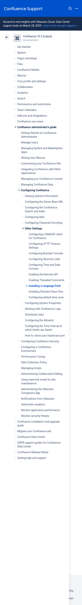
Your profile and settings (31, 81)
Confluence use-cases (30, 121)
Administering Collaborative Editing (41, 373)
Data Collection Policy (34, 362)
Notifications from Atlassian (37, 398)
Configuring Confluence (35, 190)
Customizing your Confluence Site (41, 163)
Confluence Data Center (31, 436)
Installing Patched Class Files (46, 291)
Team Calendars (26, 109)
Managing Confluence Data (37, 184)
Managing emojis (31, 368)
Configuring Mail (34, 217)
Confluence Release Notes (32, 452)
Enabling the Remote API (43, 274)
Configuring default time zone (46, 297)
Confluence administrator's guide (36, 127)
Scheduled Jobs (34, 314)
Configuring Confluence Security (40, 341)
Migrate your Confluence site (34, 431)
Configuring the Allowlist (39, 320)
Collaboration (25, 87)
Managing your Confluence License (41, 178)
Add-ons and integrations (32, 115)
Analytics (22, 92)
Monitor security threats (35, 415)
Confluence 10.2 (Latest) (37, 36)
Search (70, 8)
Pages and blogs (27, 58)
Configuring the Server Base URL (44, 201)
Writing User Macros (33, 157)
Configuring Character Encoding (43, 222)
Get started (23, 46)
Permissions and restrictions (34, 104)
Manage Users (29, 142)
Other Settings (33, 228)
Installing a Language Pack (45, 285)
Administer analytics (33, 404)
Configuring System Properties (43, 303)
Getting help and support (31, 457)
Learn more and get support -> (60, 25)
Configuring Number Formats (46, 253)
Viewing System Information (41, 196)
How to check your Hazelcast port (45, 335)
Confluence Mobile (28, 69)
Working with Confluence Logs (43, 308)
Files (20, 64)
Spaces (21, 52)
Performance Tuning (33, 356)
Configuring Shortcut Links (44, 259)
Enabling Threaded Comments (46, 280)
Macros (21, 75)
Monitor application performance (40, 410)
